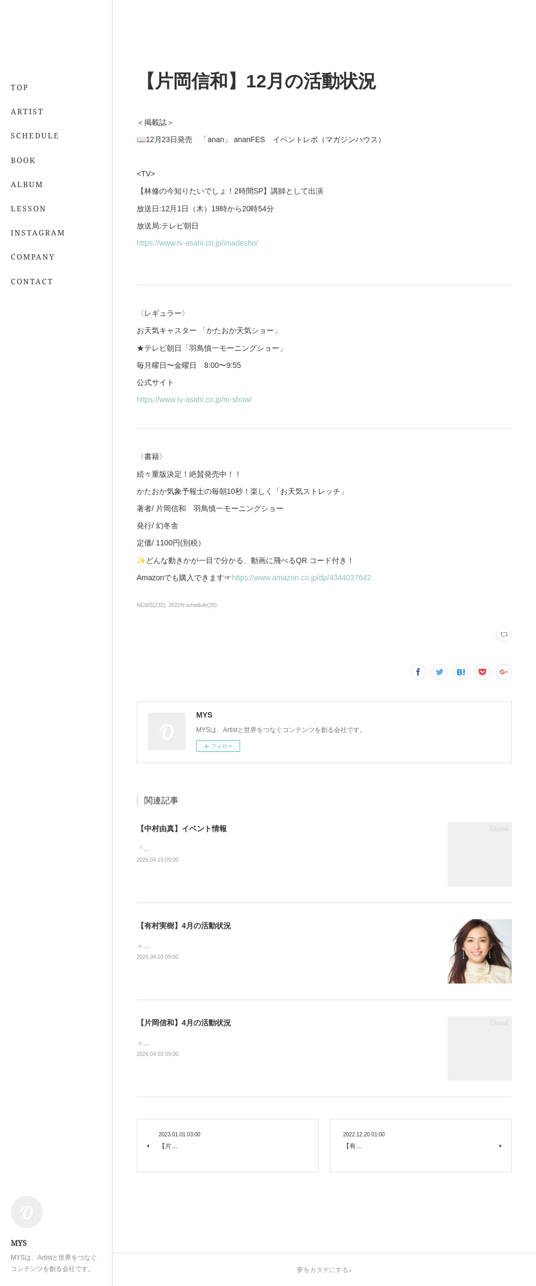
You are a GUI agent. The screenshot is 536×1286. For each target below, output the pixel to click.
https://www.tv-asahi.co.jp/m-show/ (194, 399)
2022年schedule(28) (192, 605)
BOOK (23, 160)
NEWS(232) (151, 605)
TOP (19, 87)
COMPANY (33, 257)
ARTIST (27, 111)
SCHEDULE (35, 135)
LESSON (29, 208)
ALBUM (27, 184)
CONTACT (32, 281)
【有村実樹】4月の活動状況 (184, 925)
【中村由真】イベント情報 (182, 828)
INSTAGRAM (38, 232)
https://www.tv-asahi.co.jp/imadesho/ (197, 243)
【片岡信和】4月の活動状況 (184, 1022)
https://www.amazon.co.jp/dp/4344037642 (301, 577)
